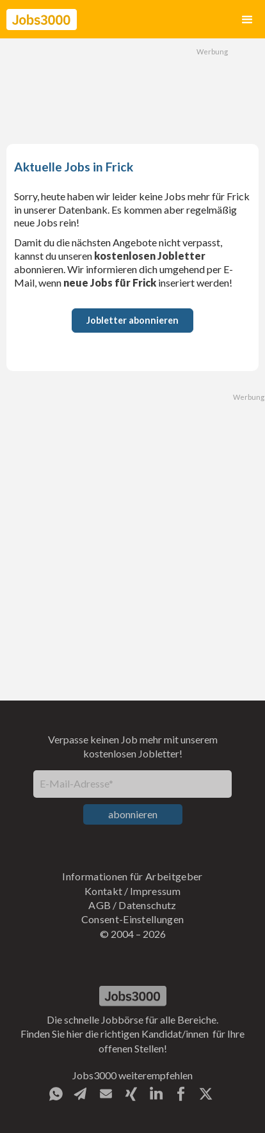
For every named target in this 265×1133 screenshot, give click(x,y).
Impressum (155, 891)
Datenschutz (147, 905)
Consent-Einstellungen (132, 919)
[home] (41, 19)
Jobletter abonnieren (132, 320)
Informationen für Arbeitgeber (132, 876)
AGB (99, 905)
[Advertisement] (132, 90)
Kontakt (103, 891)
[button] (247, 19)
